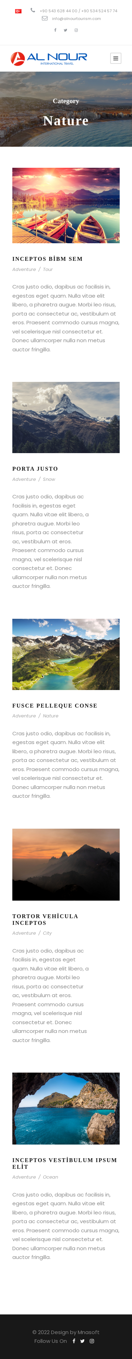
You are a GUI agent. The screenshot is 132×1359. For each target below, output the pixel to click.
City (47, 933)
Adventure (24, 269)
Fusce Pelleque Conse (55, 706)
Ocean (50, 1177)
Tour (48, 269)
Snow (49, 479)
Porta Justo (35, 469)
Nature (50, 715)
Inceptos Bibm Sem (47, 259)
